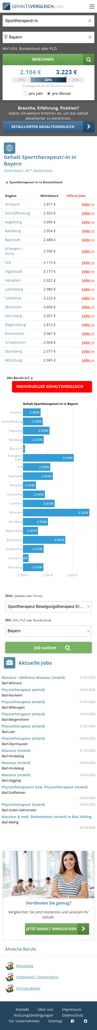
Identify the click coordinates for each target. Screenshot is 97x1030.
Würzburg (13, 360)
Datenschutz (72, 1015)
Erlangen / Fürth (14, 251)
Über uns (45, 1009)
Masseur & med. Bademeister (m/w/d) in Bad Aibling (47, 816)
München (13, 306)
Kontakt (22, 1009)
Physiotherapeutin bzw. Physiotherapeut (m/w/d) (45, 787)
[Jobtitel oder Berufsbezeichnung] (48, 21)
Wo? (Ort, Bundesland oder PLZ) (30, 48)
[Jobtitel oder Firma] (48, 606)
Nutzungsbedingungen (33, 1015)
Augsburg (13, 222)
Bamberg (13, 230)
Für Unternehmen (24, 1021)
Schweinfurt (15, 342)
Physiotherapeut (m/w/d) (23, 701)
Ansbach (12, 204)
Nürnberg (13, 315)
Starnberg (13, 351)
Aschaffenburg (17, 213)
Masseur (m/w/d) (16, 750)
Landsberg (14, 289)
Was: (24, 595)
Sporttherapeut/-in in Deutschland (35, 182)
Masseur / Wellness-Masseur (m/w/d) (33, 677)
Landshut (13, 298)
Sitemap (55, 1021)
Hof (8, 262)
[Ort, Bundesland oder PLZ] (48, 37)
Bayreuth (13, 239)
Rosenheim (14, 333)
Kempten (13, 280)
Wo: (28, 620)
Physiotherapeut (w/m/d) (23, 689)
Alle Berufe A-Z (18, 378)
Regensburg (15, 324)
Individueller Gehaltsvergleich (49, 386)
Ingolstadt (13, 271)
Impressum (71, 1009)
